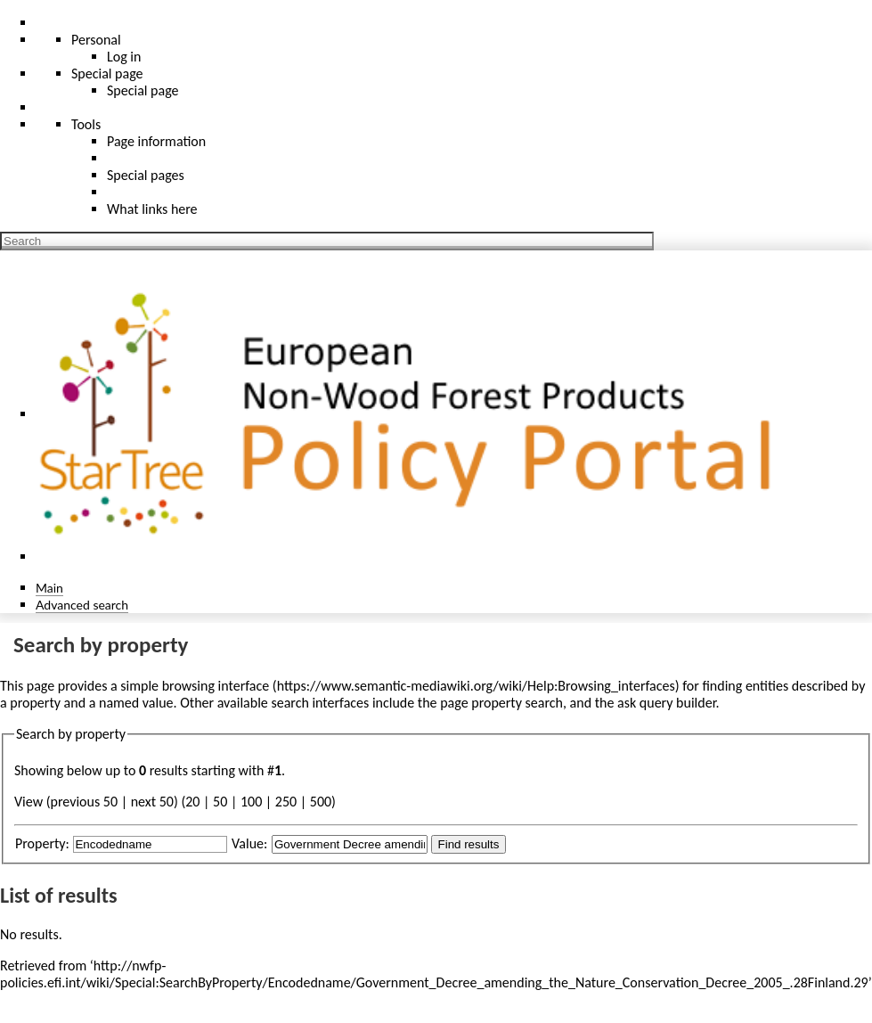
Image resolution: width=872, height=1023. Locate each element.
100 (251, 801)
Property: (42, 843)
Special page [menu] (107, 73)
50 (220, 801)
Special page (143, 90)
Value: (249, 843)
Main (49, 587)
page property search (501, 702)
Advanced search (82, 604)
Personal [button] (96, 39)
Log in (124, 56)
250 (286, 801)
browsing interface (216, 685)
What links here (152, 209)
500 (320, 801)
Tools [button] (86, 124)
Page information (156, 141)
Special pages (145, 175)
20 (192, 801)
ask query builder (666, 702)
